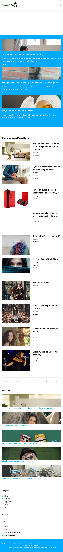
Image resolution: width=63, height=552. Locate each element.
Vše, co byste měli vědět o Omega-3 (18, 111)
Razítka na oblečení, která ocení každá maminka (20, 443)
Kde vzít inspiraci (41, 282)
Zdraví (3, 121)
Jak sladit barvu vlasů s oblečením (15, 426)
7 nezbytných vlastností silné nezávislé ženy (22, 54)
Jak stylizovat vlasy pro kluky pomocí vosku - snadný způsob (30, 82)
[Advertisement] (31, 22)
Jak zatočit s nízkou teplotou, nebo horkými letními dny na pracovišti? (46, 146)
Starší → (58, 381)
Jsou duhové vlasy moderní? (46, 236)
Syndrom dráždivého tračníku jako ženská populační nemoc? (46, 170)
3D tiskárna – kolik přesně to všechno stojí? (18, 479)
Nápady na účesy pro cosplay (13, 461)
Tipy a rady (4, 64)
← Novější (5, 381)
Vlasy (3, 92)
